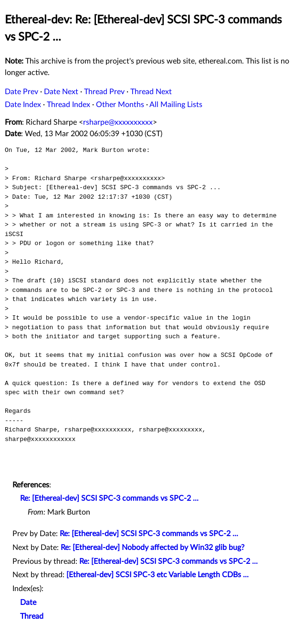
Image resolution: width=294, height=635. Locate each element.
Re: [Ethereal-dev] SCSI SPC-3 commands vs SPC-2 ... (109, 498)
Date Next (61, 92)
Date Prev (21, 92)
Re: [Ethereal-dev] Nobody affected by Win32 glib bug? (152, 547)
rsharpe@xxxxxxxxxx (118, 122)
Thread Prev (104, 92)
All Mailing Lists (175, 104)
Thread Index (68, 104)
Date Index (23, 104)
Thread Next (151, 92)
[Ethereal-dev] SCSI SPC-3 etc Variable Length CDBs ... (157, 575)
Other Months (120, 104)
